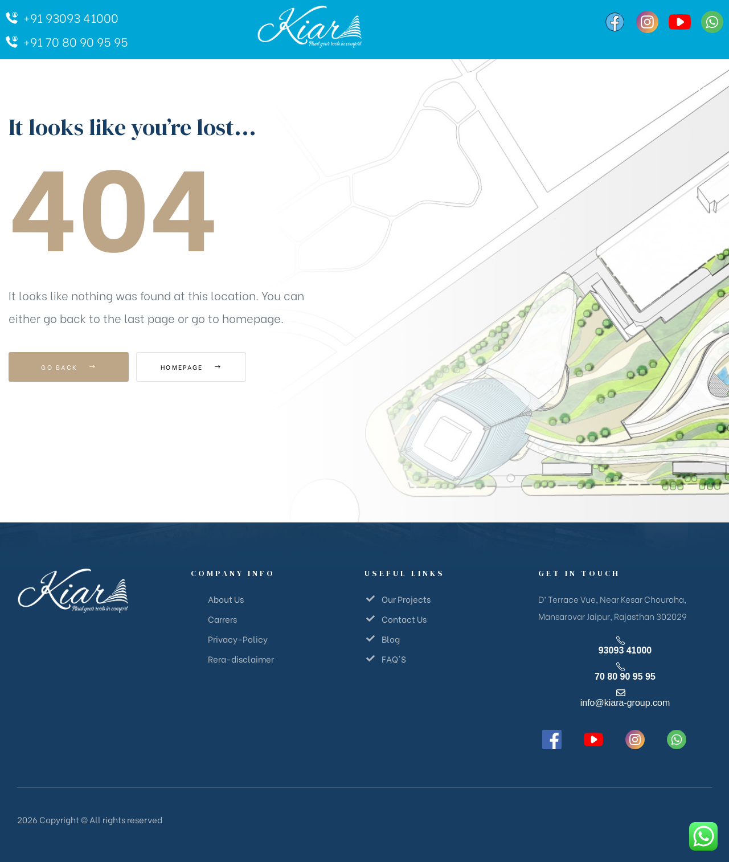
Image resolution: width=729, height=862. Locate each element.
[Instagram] (647, 22)
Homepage (199, 366)
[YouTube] (680, 22)
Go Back (68, 366)
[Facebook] (615, 22)
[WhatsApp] (712, 22)
